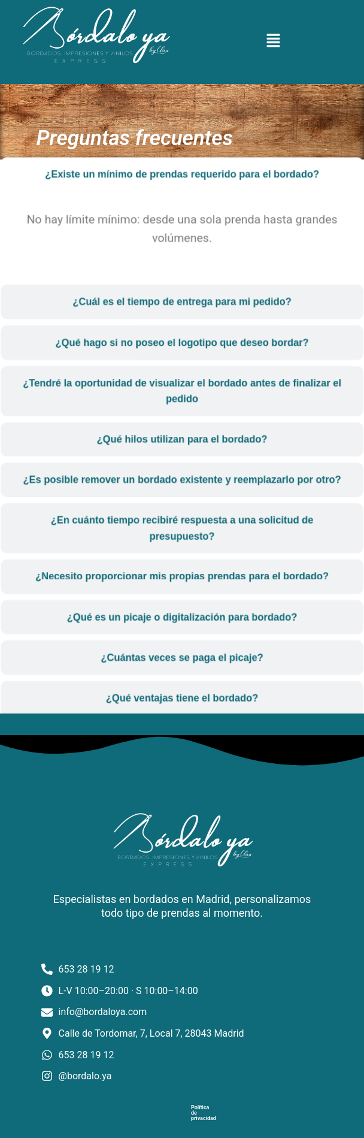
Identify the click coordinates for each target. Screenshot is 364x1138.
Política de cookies (239, 1120)
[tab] (181, 191)
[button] (273, 42)
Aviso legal (185, 1120)
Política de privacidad (128, 1120)
